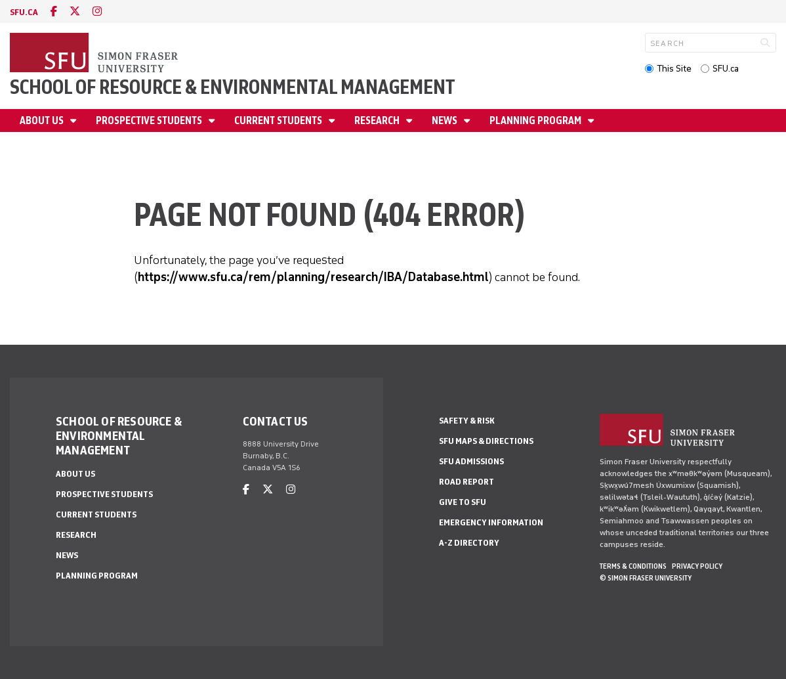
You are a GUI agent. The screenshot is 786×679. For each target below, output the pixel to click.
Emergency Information (491, 522)
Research (378, 120)
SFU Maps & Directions (486, 441)
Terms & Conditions (633, 566)
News (445, 120)
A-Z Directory (469, 542)
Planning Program (536, 120)
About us (43, 120)
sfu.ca (24, 12)
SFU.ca (726, 68)
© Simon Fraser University (646, 577)
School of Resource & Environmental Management (232, 87)
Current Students (279, 120)
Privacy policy (697, 566)
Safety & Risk (467, 420)
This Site (674, 68)
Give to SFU (462, 502)
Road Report (466, 481)
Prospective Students (150, 120)
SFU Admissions (471, 461)
